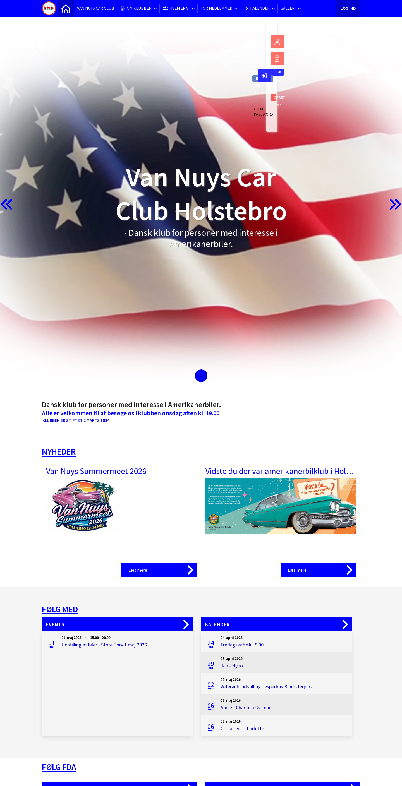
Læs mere (137, 570)
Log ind (348, 8)
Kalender (217, 624)
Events (55, 624)
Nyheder (59, 451)
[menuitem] (66, 8)
